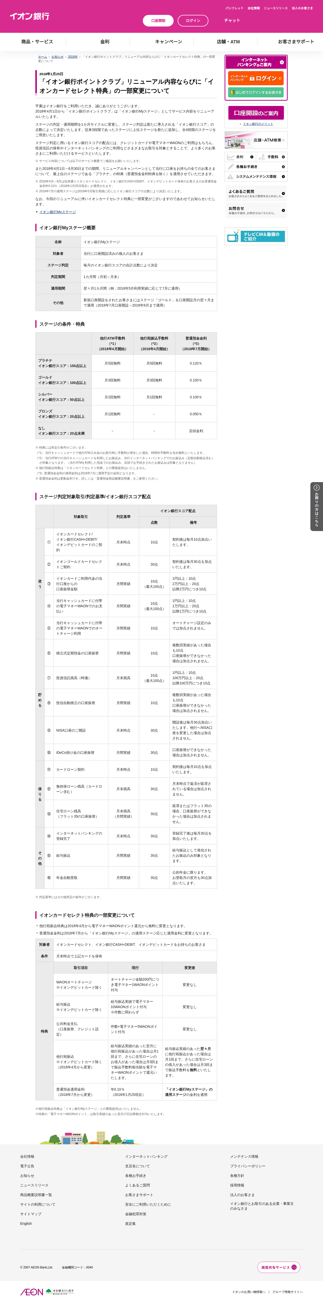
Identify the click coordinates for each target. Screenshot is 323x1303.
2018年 (73, 57)
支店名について (137, 1166)
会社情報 (254, 8)
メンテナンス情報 (244, 1156)
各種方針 (237, 1176)
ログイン (193, 21)
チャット (232, 20)
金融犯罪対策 (135, 1214)
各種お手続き (135, 1176)
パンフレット (234, 8)
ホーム (42, 57)
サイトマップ (30, 1214)
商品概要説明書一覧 (36, 1195)
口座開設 (158, 21)
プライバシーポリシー (247, 1166)
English (26, 1224)
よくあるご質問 (137, 1185)
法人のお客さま (302, 8)
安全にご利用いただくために (148, 1204)
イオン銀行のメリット (258, 124)
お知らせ (57, 57)
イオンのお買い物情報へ (248, 1292)
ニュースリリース (276, 8)
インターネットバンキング (146, 1156)
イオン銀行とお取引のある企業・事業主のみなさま (262, 1206)
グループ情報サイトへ (288, 1292)
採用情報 (237, 1185)
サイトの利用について (38, 1204)
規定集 (130, 1224)
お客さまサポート (139, 1195)
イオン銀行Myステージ (57, 212)
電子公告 (27, 1166)
